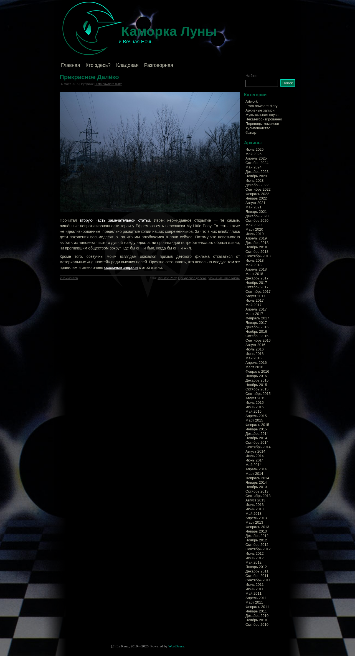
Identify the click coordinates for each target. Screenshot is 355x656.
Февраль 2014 (257, 478)
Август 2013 (255, 500)
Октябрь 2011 (256, 576)
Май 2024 (253, 167)
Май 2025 (253, 154)
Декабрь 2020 (256, 216)
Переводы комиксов (262, 124)
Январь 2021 (256, 212)
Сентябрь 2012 (258, 549)
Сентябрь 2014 (258, 447)
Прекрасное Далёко (89, 77)
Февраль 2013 (257, 527)
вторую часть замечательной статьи (115, 220)
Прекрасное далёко (192, 278)
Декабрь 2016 (256, 327)
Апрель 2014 (256, 469)
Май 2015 (253, 411)
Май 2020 (253, 225)
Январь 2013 (256, 531)
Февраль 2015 (257, 425)
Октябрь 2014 (256, 442)
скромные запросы (121, 267)
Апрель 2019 (256, 238)
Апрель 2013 (256, 518)
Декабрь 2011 (256, 571)
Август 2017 (255, 296)
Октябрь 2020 (256, 220)
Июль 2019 (254, 234)
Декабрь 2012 (256, 536)
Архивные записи (260, 110)
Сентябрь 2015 (258, 394)
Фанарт (251, 132)
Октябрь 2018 (256, 251)
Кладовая (127, 65)
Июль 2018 (254, 260)
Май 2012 (253, 562)
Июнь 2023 (254, 180)
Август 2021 (255, 203)
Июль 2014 (254, 456)
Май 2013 (253, 513)
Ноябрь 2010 (256, 620)
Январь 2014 (256, 482)
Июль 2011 (254, 584)
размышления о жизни (224, 278)
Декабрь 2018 (256, 243)
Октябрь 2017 (256, 287)
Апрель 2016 (256, 362)
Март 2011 (254, 602)
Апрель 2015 (256, 416)
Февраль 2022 (257, 194)
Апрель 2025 (256, 158)
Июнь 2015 (254, 407)
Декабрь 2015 (256, 380)
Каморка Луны (169, 31)
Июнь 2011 (254, 589)
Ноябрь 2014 (256, 438)
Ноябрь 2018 (256, 247)
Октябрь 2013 (256, 491)
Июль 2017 (254, 300)
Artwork (251, 101)
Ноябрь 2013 (256, 487)
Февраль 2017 (257, 318)
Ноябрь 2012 (256, 540)
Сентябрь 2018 (258, 256)
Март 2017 (254, 314)
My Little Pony (167, 278)
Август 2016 (255, 345)
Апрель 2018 (256, 269)
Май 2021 (253, 207)
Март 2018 (254, 274)
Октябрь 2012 (256, 545)
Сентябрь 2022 (258, 189)
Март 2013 (254, 522)
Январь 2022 (256, 198)
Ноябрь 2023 (256, 176)
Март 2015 (254, 420)
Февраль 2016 (257, 371)
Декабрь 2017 (256, 278)
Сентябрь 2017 (258, 291)
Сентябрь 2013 (258, 496)
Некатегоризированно (263, 119)
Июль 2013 (254, 505)
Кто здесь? (98, 65)
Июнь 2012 (254, 558)
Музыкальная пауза (261, 115)
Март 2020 (254, 229)
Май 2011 (253, 593)
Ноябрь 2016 (256, 331)
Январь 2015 (256, 429)
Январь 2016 (256, 376)
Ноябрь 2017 (256, 283)
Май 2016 (253, 358)
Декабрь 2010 (256, 616)
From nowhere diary (108, 83)
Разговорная (158, 65)
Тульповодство (257, 128)
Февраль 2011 (257, 607)
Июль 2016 (254, 349)
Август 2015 (255, 398)
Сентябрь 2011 (258, 580)
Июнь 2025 (254, 149)
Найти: (251, 76)
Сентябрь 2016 (258, 340)
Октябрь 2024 (256, 163)
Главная (70, 65)
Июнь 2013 (254, 509)
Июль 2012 (254, 553)
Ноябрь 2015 (256, 385)
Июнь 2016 (254, 354)
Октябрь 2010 (256, 624)
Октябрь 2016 (256, 336)
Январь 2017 (256, 323)
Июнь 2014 (254, 460)
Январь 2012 (256, 567)
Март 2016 (254, 367)
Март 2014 (254, 473)
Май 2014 (253, 465)
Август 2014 (255, 451)
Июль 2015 (254, 402)
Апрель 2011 (256, 598)
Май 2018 (253, 265)
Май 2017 (253, 305)
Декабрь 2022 (256, 185)
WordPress (176, 646)
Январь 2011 (256, 611)
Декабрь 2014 (256, 434)
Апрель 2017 (256, 309)
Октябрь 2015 (256, 389)
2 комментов (69, 278)
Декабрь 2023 (256, 172)
